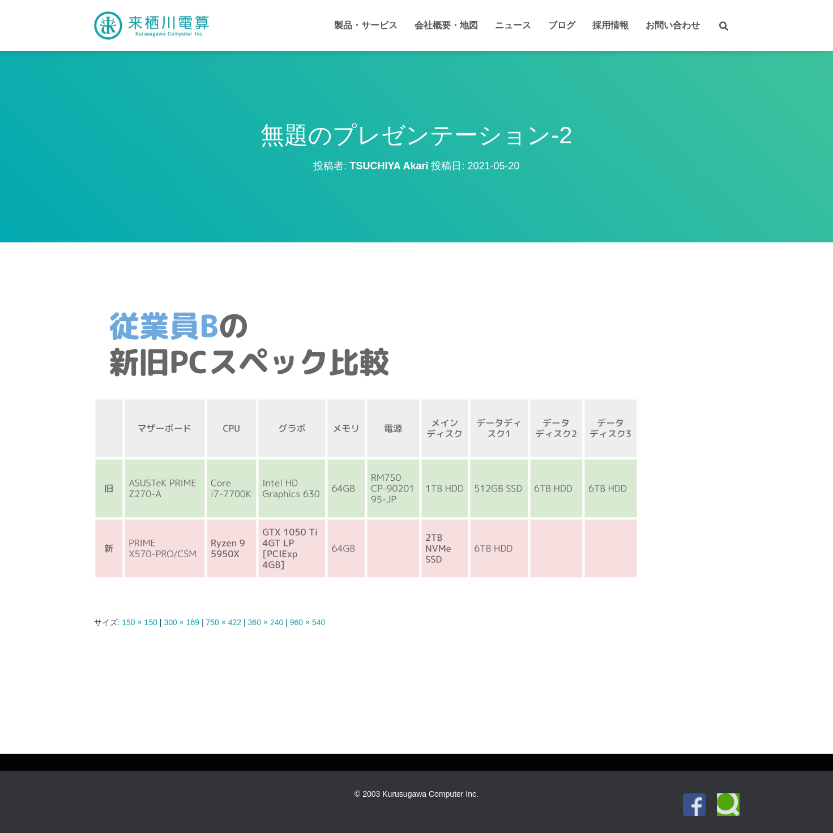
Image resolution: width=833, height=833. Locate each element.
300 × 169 (181, 622)
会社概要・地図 (446, 25)
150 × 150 (139, 622)
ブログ (561, 25)
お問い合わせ (673, 25)
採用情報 (610, 25)
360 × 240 (266, 622)
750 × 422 (223, 622)
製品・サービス (366, 25)
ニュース (513, 25)
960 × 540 (308, 622)
